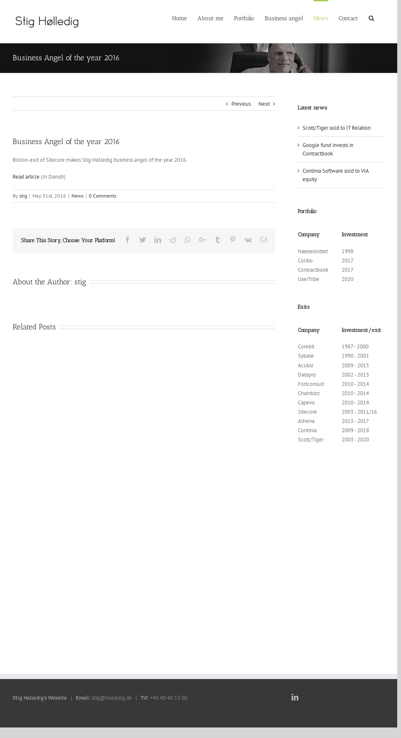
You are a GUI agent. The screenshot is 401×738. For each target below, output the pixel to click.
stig (23, 196)
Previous (241, 103)
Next (264, 103)
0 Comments (102, 196)
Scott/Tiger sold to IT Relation (337, 127)
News (77, 196)
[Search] (371, 17)
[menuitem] (179, 17)
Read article (26, 176)
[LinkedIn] (295, 697)
